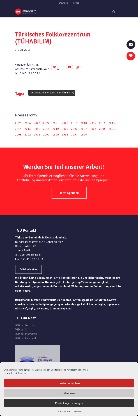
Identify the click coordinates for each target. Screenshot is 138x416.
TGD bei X (21, 329)
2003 (18, 134)
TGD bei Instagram (26, 334)
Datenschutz (64, 411)
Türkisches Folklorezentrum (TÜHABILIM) (52, 92)
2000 (46, 134)
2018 (83, 123)
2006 (93, 129)
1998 (65, 134)
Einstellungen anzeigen (69, 403)
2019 (74, 123)
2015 (112, 123)
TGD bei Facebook (25, 338)
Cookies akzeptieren (69, 383)
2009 (65, 129)
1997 (74, 134)
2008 (74, 129)
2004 (112, 129)
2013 (27, 129)
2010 (55, 129)
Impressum (77, 411)
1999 (55, 134)
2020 (65, 123)
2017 (93, 123)
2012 (37, 129)
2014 (18, 129)
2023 (37, 123)
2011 (46, 129)
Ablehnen (69, 393)
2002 (27, 134)
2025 (18, 123)
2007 (83, 129)
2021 (55, 123)
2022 (46, 123)
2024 (27, 123)
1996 (83, 134)
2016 (102, 123)
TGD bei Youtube (25, 325)
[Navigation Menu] (121, 12)
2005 (102, 129)
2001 (37, 134)
